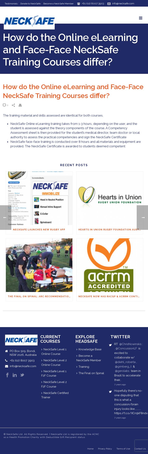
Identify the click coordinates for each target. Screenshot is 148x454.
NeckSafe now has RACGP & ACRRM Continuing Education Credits (110, 296)
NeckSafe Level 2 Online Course (54, 363)
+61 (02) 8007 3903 (93, 3)
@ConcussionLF (126, 348)
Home (90, 448)
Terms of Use (123, 448)
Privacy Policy (105, 448)
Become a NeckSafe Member (88, 358)
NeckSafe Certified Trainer (55, 395)
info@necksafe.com (123, 3)
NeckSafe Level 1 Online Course (53, 352)
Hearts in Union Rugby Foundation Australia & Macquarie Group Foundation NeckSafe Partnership (110, 229)
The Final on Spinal (90, 373)
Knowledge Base (88, 349)
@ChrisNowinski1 (130, 344)
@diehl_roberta (125, 362)
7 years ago (120, 384)
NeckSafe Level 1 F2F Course (53, 374)
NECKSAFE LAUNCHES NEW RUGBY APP (39, 229)
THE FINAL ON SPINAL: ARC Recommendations (40, 296)
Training (82, 366)
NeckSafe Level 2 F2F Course (54, 384)
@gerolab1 (122, 371)
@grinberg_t (123, 366)
